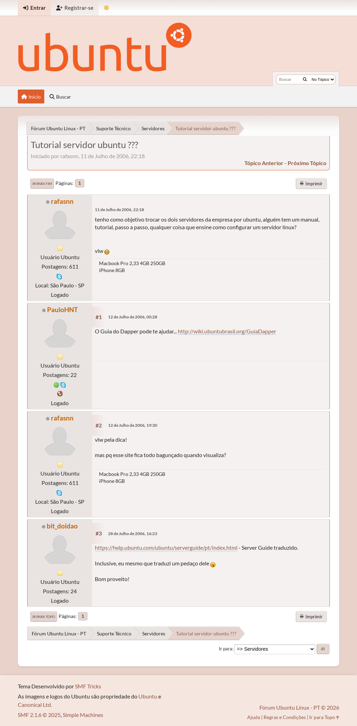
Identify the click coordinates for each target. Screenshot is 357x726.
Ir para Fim (42, 184)
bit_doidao (62, 526)
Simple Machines (83, 714)
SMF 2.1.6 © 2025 (39, 714)
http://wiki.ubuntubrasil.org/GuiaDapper (227, 331)
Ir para (225, 648)
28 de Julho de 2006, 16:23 (132, 533)
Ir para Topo (43, 617)
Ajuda (253, 717)
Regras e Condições (285, 717)
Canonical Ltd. (35, 704)
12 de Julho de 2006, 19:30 (132, 425)
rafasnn (62, 201)
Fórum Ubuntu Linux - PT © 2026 (299, 707)
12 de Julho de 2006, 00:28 (132, 317)
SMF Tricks (88, 686)
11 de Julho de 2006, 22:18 (119, 209)
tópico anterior (263, 163)
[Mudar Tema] (106, 8)
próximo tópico (307, 163)
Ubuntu (147, 696)
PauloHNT (62, 310)
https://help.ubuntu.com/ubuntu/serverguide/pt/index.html (166, 547)
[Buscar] (304, 79)
